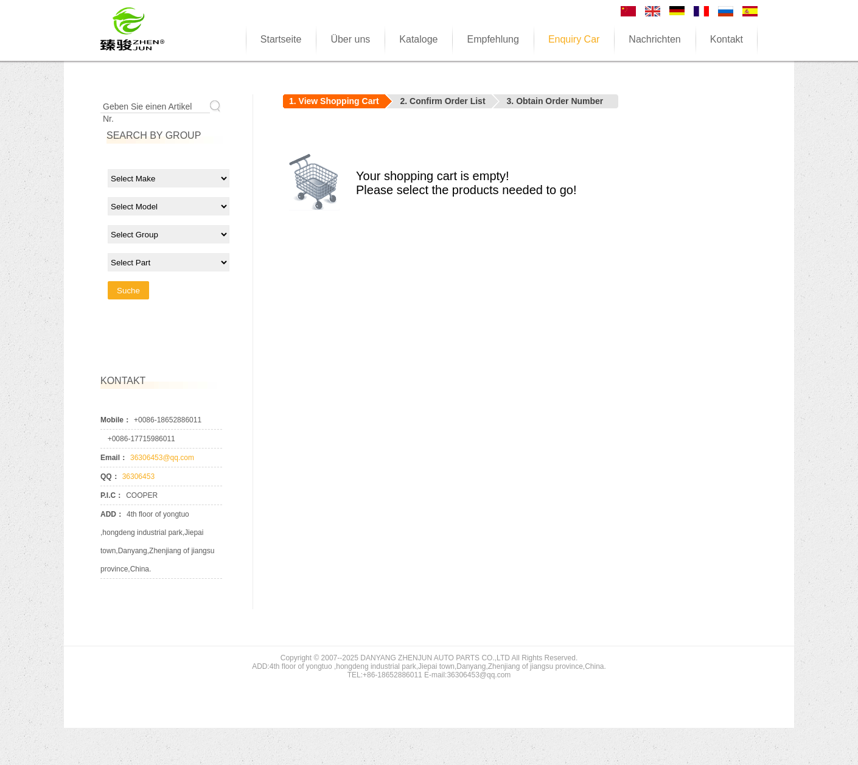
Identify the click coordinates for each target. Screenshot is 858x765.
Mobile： (115, 420)
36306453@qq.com (162, 457)
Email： (113, 457)
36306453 (138, 476)
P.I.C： (111, 495)
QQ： (109, 476)
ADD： (112, 514)
